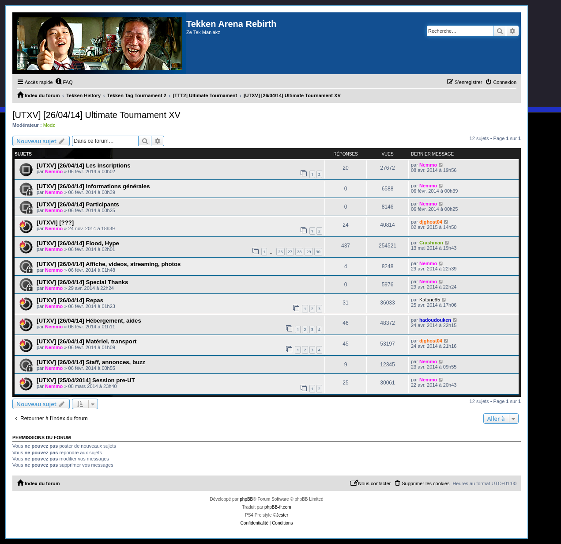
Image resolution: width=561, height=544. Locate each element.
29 (308, 252)
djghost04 (430, 221)
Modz (49, 125)
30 (318, 252)
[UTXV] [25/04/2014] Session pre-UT (86, 380)
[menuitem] (64, 82)
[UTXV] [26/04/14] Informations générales (93, 186)
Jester (282, 515)
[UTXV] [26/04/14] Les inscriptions (84, 165)
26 (280, 252)
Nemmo (54, 171)
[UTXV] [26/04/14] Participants (78, 204)
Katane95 (429, 299)
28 (299, 252)
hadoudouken (435, 320)
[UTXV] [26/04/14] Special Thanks (82, 282)
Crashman (431, 242)
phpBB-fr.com (277, 507)
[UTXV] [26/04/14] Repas (70, 300)
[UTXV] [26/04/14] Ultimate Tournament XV (96, 115)
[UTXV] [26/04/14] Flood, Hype (78, 243)
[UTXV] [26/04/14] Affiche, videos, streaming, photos (109, 264)
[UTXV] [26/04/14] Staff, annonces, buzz (91, 362)
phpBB (246, 499)
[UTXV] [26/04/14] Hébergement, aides (89, 320)
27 (290, 252)
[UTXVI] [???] (55, 222)
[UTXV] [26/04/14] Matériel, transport (86, 341)
